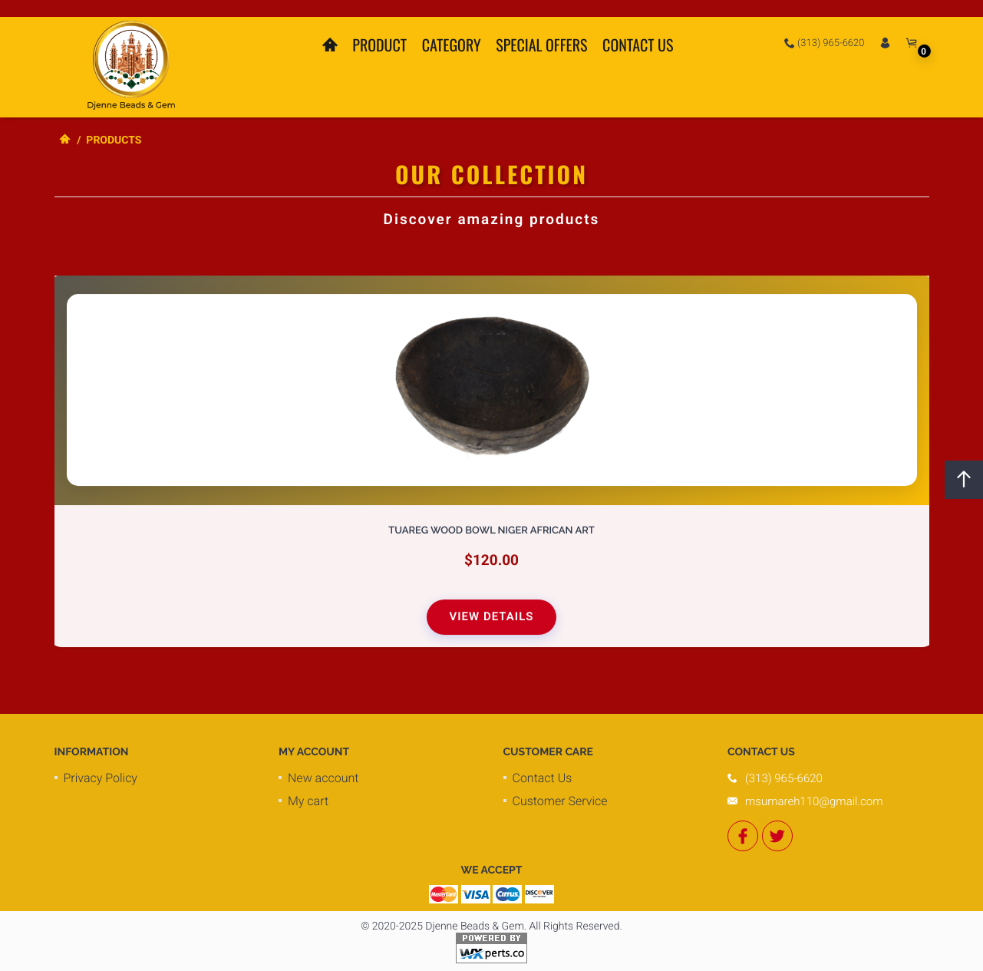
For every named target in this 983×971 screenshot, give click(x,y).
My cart (308, 801)
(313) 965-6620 (824, 43)
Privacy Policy (100, 778)
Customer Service (560, 801)
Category (451, 44)
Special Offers (541, 44)
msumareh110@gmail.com (813, 801)
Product (379, 44)
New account (323, 778)
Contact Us (637, 44)
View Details (492, 617)
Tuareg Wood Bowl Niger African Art (491, 531)
